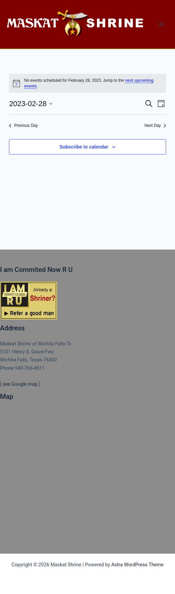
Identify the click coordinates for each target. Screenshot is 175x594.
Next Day (155, 125)
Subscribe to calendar (84, 147)
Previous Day (23, 125)
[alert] (87, 83)
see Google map (19, 384)
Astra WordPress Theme (137, 565)
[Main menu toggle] (161, 24)
